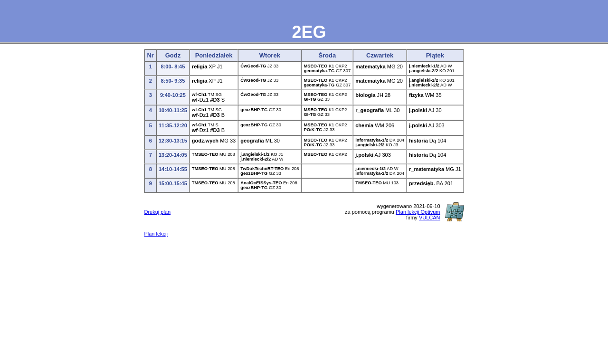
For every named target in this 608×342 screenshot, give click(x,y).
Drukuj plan (157, 212)
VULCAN (429, 217)
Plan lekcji (156, 234)
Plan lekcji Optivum (418, 212)
